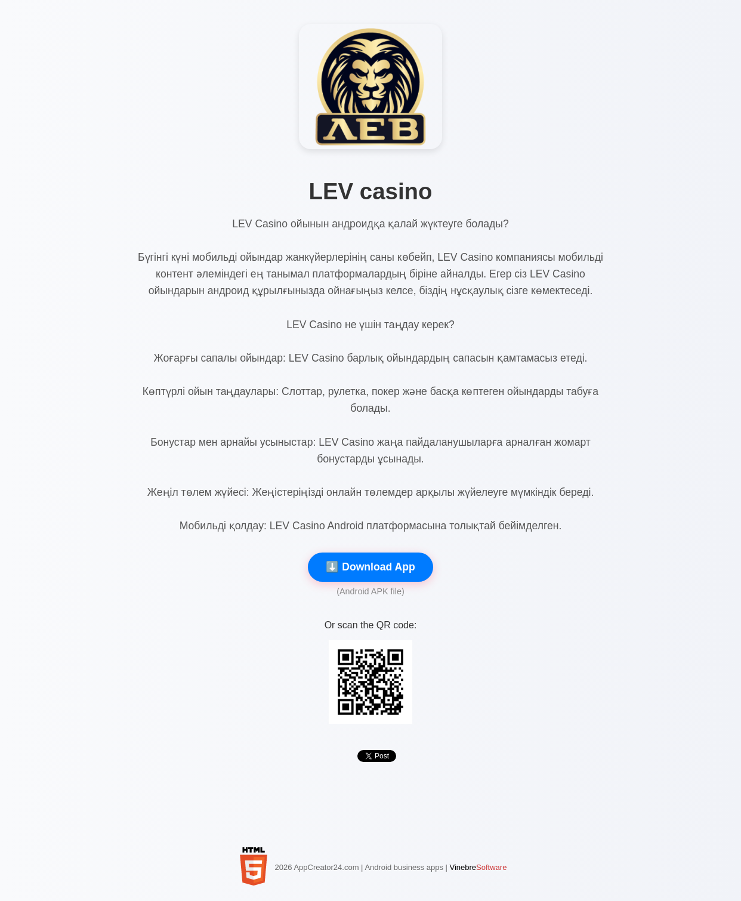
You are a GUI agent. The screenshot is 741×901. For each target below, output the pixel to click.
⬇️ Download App (370, 567)
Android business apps (404, 867)
